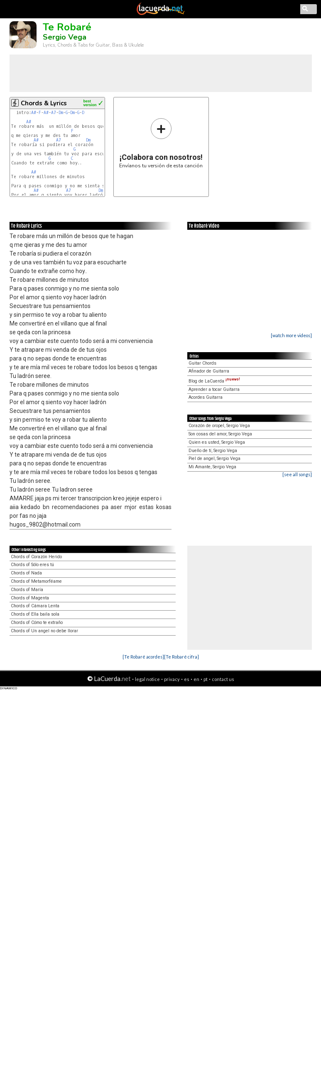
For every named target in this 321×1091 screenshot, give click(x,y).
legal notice (147, 679)
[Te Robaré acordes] (143, 656)
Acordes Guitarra (206, 397)
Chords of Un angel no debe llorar (44, 631)
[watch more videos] (291, 335)
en (196, 679)
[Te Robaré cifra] (181, 656)
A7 (53, 112)
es (186, 679)
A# (33, 112)
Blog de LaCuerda (214, 381)
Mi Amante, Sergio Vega (212, 467)
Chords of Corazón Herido (36, 556)
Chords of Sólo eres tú (32, 564)
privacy (172, 679)
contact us (223, 679)
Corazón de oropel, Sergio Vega (219, 425)
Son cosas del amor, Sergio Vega (220, 434)
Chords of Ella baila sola (35, 614)
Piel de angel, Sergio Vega (214, 458)
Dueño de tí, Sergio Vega (213, 450)
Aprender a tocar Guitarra (214, 389)
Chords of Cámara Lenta (35, 606)
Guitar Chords (202, 363)
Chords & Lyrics (44, 103)
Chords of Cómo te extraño (37, 622)
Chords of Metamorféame (36, 581)
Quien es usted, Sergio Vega (217, 442)
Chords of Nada (26, 573)
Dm (61, 112)
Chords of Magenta (30, 598)
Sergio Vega (64, 37)
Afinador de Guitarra (209, 371)
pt (205, 679)
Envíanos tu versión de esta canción (161, 143)
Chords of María (27, 589)
